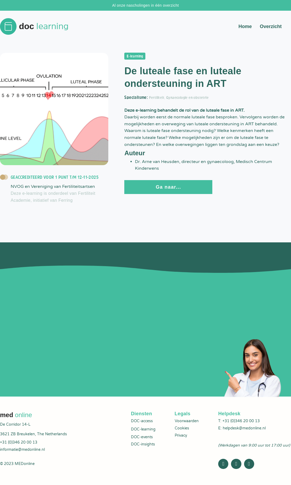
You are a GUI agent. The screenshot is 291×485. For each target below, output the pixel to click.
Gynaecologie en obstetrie (192, 99)
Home (245, 26)
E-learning (136, 57)
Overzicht (271, 26)
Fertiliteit (157, 99)
